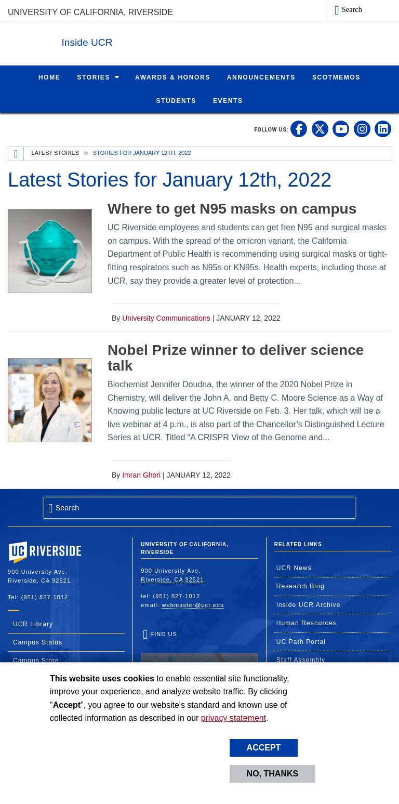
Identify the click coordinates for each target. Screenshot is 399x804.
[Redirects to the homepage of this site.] (16, 153)
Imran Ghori (141, 474)
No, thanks (273, 773)
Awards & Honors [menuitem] (172, 77)
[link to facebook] (298, 128)
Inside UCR (134, 40)
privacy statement (233, 718)
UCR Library (33, 623)
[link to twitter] (320, 128)
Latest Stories (55, 152)
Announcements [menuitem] (261, 77)
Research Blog (300, 585)
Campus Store (36, 660)
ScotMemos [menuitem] (336, 77)
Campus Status (37, 641)
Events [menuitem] (228, 100)
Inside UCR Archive (308, 604)
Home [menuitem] (49, 77)
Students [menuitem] (176, 100)
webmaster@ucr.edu (193, 604)
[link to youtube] (340, 128)
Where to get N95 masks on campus (232, 208)
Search (352, 9)
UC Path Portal (301, 641)
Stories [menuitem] (93, 77)
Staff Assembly (301, 659)
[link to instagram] (362, 128)
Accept (264, 747)
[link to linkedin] (383, 128)
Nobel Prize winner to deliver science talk (236, 357)
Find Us (199, 661)
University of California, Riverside (90, 12)
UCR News (294, 567)
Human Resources (306, 622)
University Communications (166, 317)
